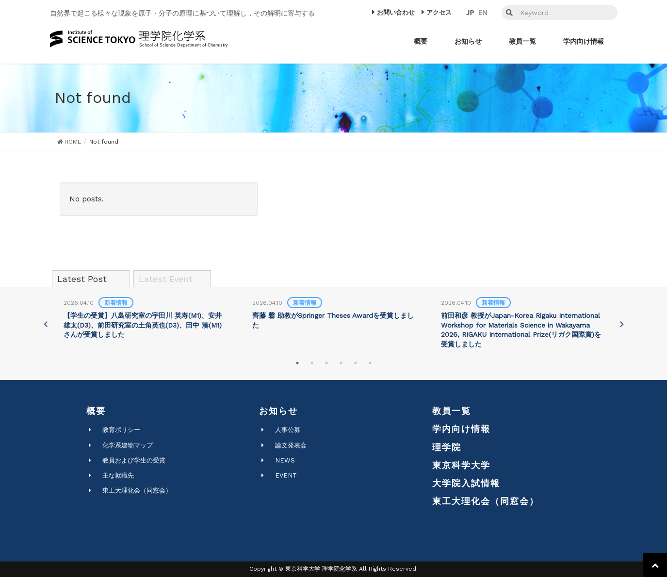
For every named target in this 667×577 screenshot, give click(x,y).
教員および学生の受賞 (133, 460)
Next (622, 324)
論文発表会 (291, 445)
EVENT (286, 475)
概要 (96, 411)
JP (470, 12)
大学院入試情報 (466, 483)
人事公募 (287, 429)
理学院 (446, 447)
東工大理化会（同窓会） (137, 490)
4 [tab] (341, 363)
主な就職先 (118, 475)
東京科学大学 (461, 465)
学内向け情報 (461, 429)
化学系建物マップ (127, 445)
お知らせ (278, 411)
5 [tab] (355, 363)
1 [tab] (297, 363)
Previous (45, 324)
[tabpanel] (144, 319)
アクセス (439, 12)
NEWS (285, 460)
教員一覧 (451, 411)
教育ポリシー (121, 429)
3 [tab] (326, 363)
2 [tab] (312, 363)
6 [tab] (370, 363)
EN (483, 12)
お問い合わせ (396, 12)
